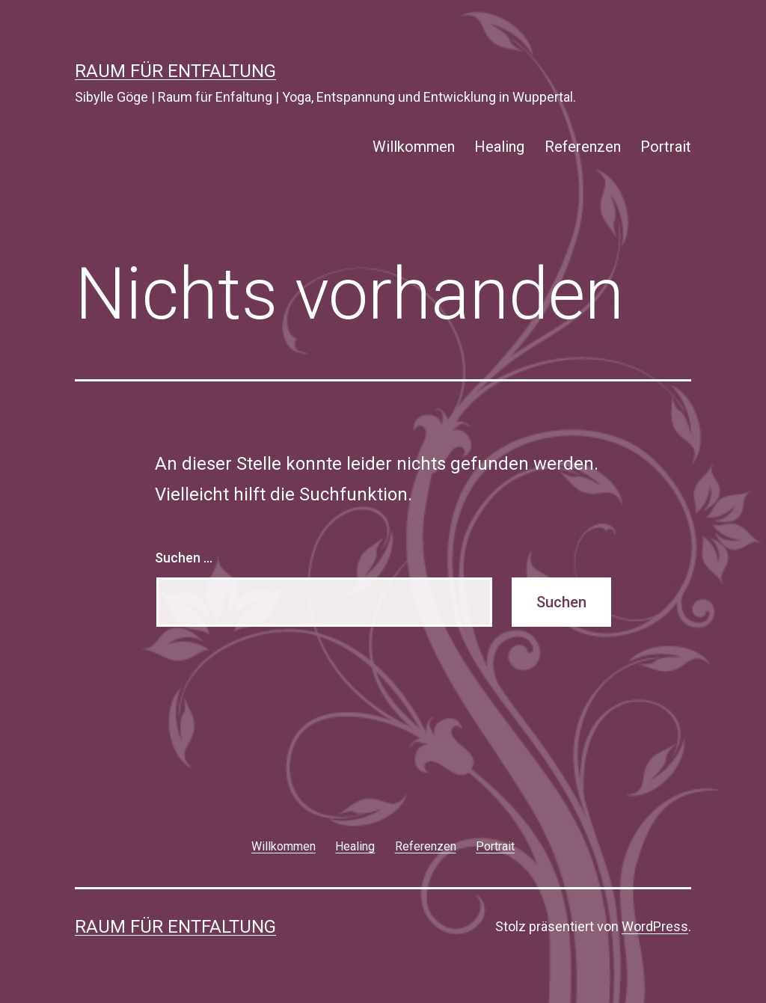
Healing (499, 147)
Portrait (665, 147)
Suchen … (183, 557)
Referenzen (583, 147)
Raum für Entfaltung (175, 71)
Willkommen (414, 147)
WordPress (655, 926)
